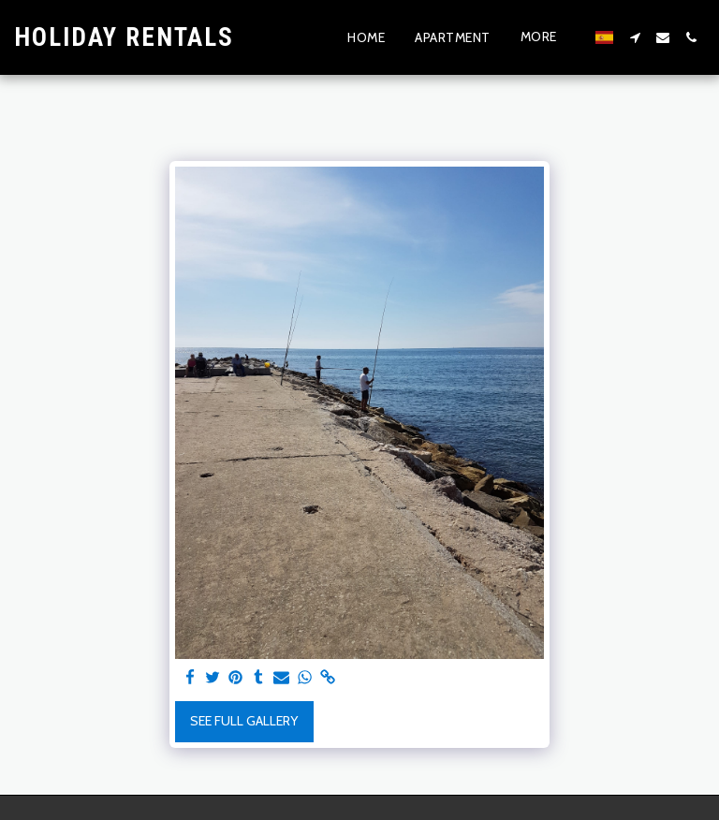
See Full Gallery (244, 720)
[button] (635, 37)
